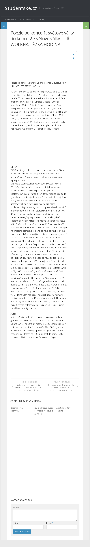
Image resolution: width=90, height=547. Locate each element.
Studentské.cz (10, 19)
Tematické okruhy (26, 19)
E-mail (49, 523)
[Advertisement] (39, 64)
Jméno (16, 523)
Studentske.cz (21, 8)
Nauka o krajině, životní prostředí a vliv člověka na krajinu (43, 410)
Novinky (42, 19)
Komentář (17, 507)
